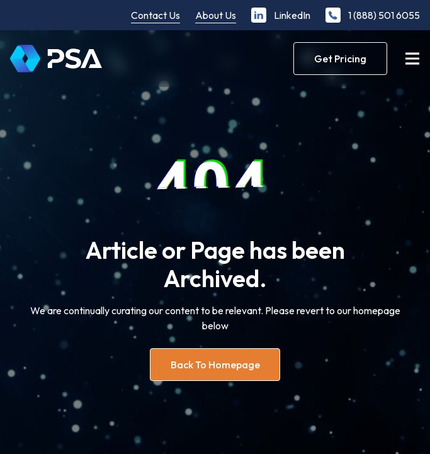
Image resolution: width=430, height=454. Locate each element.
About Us (215, 15)
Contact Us (155, 15)
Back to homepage (215, 364)
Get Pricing (340, 58)
